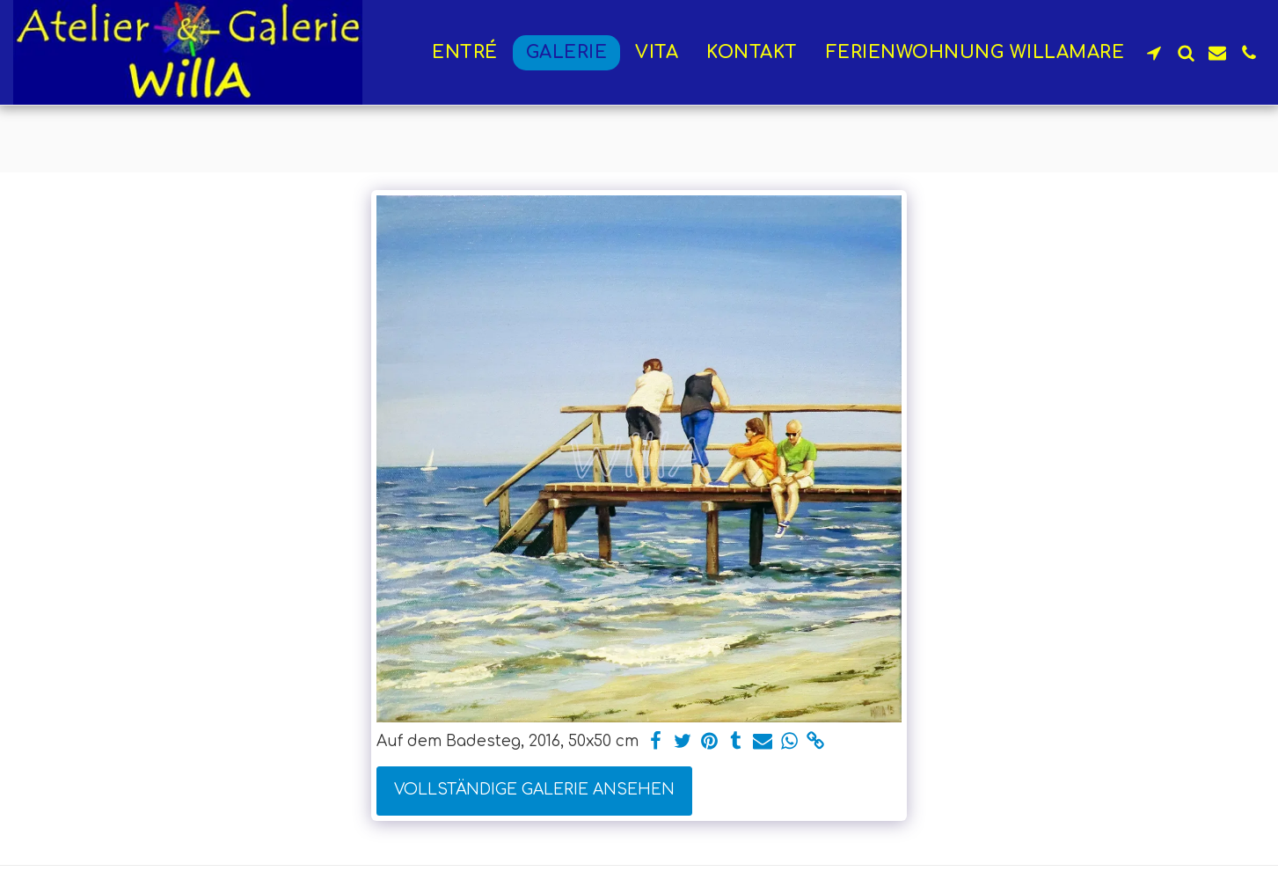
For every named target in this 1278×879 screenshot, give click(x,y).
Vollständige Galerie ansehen (534, 789)
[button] (1154, 53)
